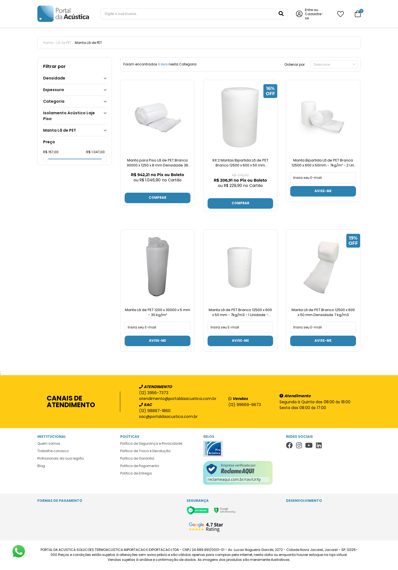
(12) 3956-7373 (153, 394)
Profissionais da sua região (60, 459)
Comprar (157, 198)
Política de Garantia (137, 459)
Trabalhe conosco (53, 451)
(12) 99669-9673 (244, 405)
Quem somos (48, 444)
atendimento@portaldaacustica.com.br (175, 399)
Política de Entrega (136, 474)
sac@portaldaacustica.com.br (168, 417)
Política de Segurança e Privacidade (151, 444)
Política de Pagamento (139, 466)
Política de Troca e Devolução (145, 451)
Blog (41, 466)
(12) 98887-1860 (155, 411)
